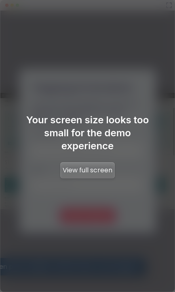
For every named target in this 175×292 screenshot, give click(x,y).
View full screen (87, 170)
